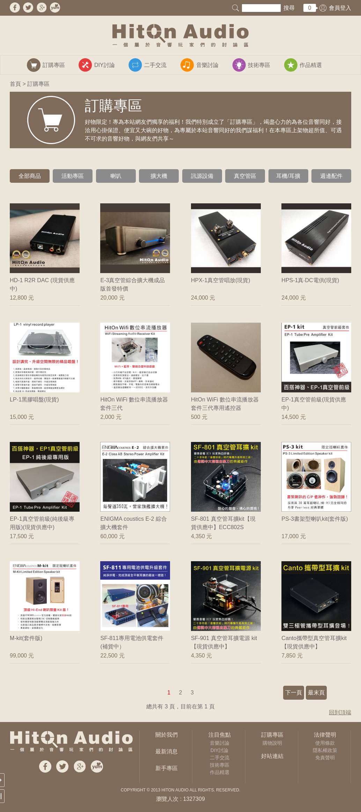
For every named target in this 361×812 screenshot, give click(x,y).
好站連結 (272, 756)
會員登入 (340, 8)
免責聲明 (325, 757)
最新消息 (166, 751)
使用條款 (325, 743)
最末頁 (316, 693)
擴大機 (158, 176)
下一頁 (293, 693)
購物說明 (272, 743)
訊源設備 (202, 176)
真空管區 (245, 176)
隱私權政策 (325, 750)
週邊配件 (331, 176)
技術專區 (219, 765)
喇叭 (115, 176)
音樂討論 (219, 743)
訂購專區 (272, 735)
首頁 (15, 84)
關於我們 (166, 735)
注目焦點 (219, 735)
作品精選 (219, 772)
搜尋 (289, 8)
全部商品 (30, 176)
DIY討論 (219, 750)
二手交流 (219, 757)
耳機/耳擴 (288, 176)
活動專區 (72, 176)
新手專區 (166, 768)
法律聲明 (325, 735)
